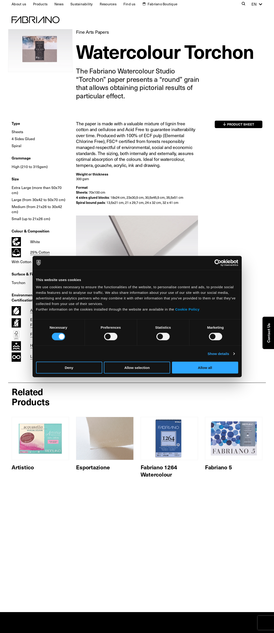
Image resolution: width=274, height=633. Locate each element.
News (58, 4)
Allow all (205, 368)
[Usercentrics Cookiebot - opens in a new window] (218, 262)
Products (40, 4)
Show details (218, 353)
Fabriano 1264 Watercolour (159, 470)
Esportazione (93, 467)
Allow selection (137, 368)
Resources (108, 4)
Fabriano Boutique (162, 4)
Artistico (23, 467)
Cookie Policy (187, 309)
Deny (69, 368)
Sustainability (81, 4)
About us (19, 4)
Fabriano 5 (218, 467)
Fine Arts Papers (92, 32)
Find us (129, 4)
